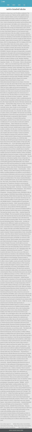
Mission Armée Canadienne (7, 427)
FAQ (24, 5)
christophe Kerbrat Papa (6, 425)
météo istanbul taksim (16, 9)
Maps (19, 5)
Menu (3, 1)
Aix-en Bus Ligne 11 (5, 424)
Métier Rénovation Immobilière (21, 424)
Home (8, 5)
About (13, 5)
